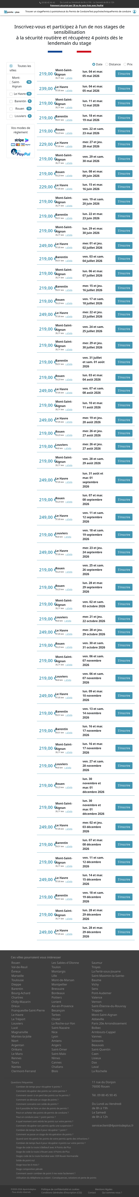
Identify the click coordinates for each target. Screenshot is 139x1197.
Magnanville (19, 1032)
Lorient (56, 1002)
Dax (94, 1062)
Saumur (97, 963)
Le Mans (17, 1054)
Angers (56, 1045)
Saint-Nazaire (61, 1028)
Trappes (97, 1010)
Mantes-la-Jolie (21, 1036)
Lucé (14, 1028)
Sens (95, 989)
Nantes (16, 1067)
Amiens (57, 1041)
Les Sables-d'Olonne (65, 963)
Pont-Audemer (101, 993)
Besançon (58, 1010)
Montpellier (59, 984)
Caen (95, 1054)
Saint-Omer (59, 1049)
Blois (55, 1071)
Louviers (17, 1023)
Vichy (95, 984)
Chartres (17, 997)
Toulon (56, 967)
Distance (113, 64)
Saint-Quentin (101, 1049)
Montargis (59, 971)
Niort (14, 1041)
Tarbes (56, 1015)
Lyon (55, 1036)
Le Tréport (18, 1019)
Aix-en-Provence (62, 1006)
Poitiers (57, 997)
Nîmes (56, 1058)
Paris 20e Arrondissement (109, 1023)
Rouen (15, 963)
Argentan (17, 1045)
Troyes (96, 967)
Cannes (57, 1062)
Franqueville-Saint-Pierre (28, 1010)
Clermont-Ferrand (23, 1071)
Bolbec (96, 1028)
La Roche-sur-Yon (63, 1023)
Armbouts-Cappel (103, 1032)
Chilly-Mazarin (21, 1002)
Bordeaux (58, 993)
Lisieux (96, 1058)
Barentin (17, 989)
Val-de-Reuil (19, 967)
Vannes (97, 1036)
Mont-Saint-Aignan (104, 1015)
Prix (128, 64)
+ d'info (68, 78)
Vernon (96, 1002)
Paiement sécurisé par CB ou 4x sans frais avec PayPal (76, 5)
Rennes (16, 1058)
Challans (57, 1067)
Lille (54, 976)
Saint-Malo (59, 1054)
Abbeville (98, 1019)
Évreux (16, 971)
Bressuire (58, 989)
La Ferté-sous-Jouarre (106, 971)
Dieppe (16, 984)
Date (97, 64)
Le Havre (17, 1015)
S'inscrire (124, 74)
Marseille (17, 976)
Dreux (15, 1006)
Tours (15, 1062)
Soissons (97, 1041)
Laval (95, 1067)
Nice (55, 1032)
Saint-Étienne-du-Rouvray (109, 1006)
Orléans (16, 1049)
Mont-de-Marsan (63, 980)
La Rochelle (99, 1071)
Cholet (56, 1019)
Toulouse (17, 980)
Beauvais (98, 1045)
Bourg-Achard (20, 993)
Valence (97, 997)
